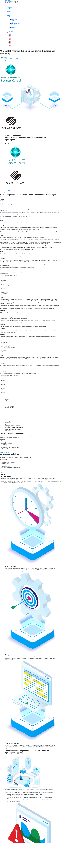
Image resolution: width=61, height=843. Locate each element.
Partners (10, 16)
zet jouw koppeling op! (9, 432)
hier (4, 210)
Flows (10, 8)
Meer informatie (12, 24)
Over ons (8, 28)
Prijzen (8, 14)
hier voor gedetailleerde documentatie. (9, 204)
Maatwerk (13, 27)
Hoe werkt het (12, 6)
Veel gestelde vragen (15, 23)
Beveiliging (11, 10)
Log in (6, 0)
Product (8, 4)
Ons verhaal (11, 30)
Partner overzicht (14, 18)
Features (11, 7)
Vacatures (11, 31)
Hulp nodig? (11, 20)
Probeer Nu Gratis (8, 190)
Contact (8, 0)
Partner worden (14, 19)
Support (8, 15)
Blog (12, 26)
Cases (8, 12)
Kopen (1, 472)
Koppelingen (9, 11)
